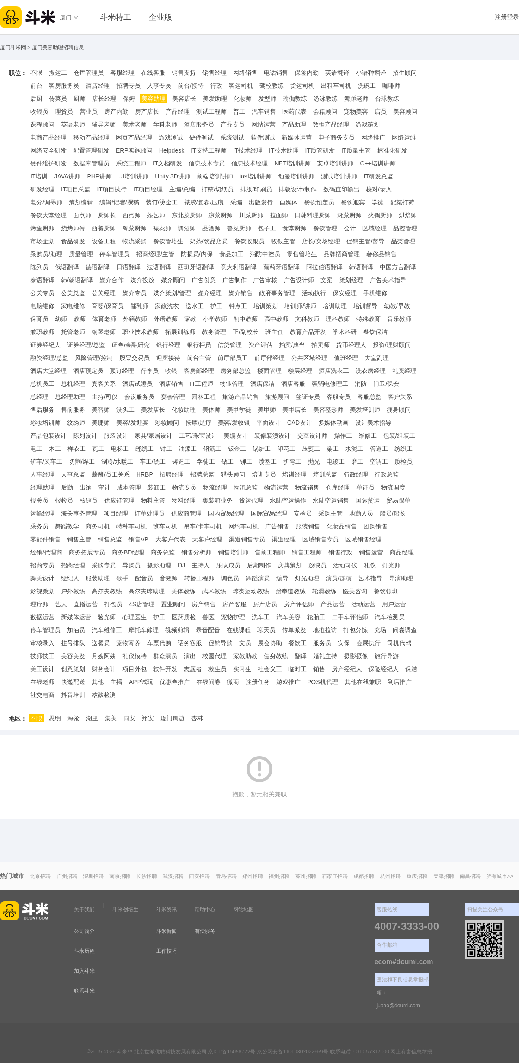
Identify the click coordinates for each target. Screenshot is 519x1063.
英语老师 (73, 124)
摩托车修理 (143, 630)
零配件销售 (45, 539)
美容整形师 (328, 409)
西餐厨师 (104, 228)
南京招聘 (119, 876)
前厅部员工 (233, 357)
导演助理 (401, 578)
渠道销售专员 (247, 539)
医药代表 (294, 111)
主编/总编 (182, 189)
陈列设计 (85, 435)
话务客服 (190, 643)
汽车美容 (288, 617)
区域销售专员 (320, 539)
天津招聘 (443, 876)
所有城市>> (499, 876)
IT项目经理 (148, 189)
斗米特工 (115, 17)
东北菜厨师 (187, 215)
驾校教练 (272, 85)
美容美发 (73, 655)
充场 (380, 630)
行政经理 (356, 474)
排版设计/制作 (298, 189)
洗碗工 (367, 85)
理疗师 (39, 604)
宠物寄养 (128, 643)
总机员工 (42, 383)
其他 (98, 681)
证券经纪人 (45, 344)
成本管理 (129, 487)
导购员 (131, 565)
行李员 (150, 370)
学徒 (378, 202)
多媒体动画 (333, 422)
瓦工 (98, 448)
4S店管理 (141, 604)
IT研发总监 (378, 176)
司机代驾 (399, 643)
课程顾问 (42, 124)
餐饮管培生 (168, 241)
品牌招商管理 (342, 254)
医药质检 (184, 617)
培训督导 (365, 305)
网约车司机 (243, 526)
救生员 (217, 668)
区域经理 (374, 228)
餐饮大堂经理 (48, 215)
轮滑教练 (324, 591)
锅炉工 (262, 448)
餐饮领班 (386, 591)
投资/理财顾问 (392, 344)
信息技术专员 (207, 163)
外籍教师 (135, 318)
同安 (129, 718)
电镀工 (336, 461)
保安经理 (345, 293)
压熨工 (311, 448)
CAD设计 (299, 422)
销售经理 (214, 72)
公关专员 (42, 293)
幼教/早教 (397, 305)
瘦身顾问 (399, 409)
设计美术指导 (373, 422)
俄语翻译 (67, 267)
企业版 (160, 17)
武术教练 (214, 591)
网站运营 (263, 124)
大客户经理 (207, 539)
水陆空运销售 (331, 500)
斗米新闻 (166, 931)
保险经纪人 (383, 668)
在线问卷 (208, 681)
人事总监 (73, 474)
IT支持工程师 (208, 150)
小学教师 (215, 318)
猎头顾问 (233, 474)
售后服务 (42, 409)
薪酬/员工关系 (111, 474)
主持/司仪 (105, 396)
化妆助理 (184, 409)
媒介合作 (111, 280)
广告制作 (234, 280)
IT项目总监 (75, 189)
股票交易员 (134, 357)
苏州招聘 (305, 876)
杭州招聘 (390, 876)
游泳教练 (326, 98)
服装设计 (116, 435)
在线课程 (239, 630)
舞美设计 (42, 578)
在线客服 (153, 72)
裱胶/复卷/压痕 (204, 202)
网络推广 (373, 137)
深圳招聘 (93, 876)
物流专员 (184, 487)
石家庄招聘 (335, 876)
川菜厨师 (251, 215)
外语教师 (166, 318)
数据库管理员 (91, 163)
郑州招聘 (252, 876)
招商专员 (42, 565)
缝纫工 (144, 448)
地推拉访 (325, 630)
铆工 (246, 461)
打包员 (113, 604)
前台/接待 (191, 85)
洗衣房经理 (371, 370)
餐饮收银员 (249, 241)
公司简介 (84, 931)
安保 (344, 643)
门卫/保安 (386, 383)
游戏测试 (171, 137)
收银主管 (283, 241)
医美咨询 (355, 591)
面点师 (82, 215)
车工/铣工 (153, 461)
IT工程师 (201, 383)
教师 (80, 318)
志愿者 (193, 668)
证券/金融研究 (131, 344)
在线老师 (42, 681)
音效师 (169, 578)
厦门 (66, 17)
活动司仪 (345, 565)
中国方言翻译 (398, 267)
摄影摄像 (356, 655)
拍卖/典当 (292, 344)
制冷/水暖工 (117, 461)
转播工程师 (199, 578)
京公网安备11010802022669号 (292, 1052)
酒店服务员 (199, 124)
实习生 (242, 668)
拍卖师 (320, 344)
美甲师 (267, 409)
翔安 (148, 718)
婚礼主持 (325, 655)
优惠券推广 (175, 681)
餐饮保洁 (375, 331)
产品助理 (294, 124)
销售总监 (110, 539)
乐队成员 (228, 565)
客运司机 (241, 85)
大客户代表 (170, 539)
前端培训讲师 (215, 176)
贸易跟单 (398, 500)
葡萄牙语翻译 (281, 267)
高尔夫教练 (107, 591)
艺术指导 (370, 578)
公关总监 (73, 293)
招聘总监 (202, 474)
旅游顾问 (277, 396)
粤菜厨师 (134, 228)
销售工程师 (307, 552)
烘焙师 (408, 215)
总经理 (39, 396)
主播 (116, 681)
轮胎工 (316, 617)
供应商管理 (186, 513)
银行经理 (168, 344)
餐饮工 (297, 643)
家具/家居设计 (154, 435)
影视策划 (42, 591)
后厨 (36, 98)
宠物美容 (356, 111)
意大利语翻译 (239, 267)
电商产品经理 (48, 137)
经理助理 (42, 487)
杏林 (197, 718)
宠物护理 (233, 617)
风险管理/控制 (94, 357)
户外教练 (73, 591)
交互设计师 (312, 435)
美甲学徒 (239, 409)
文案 (326, 280)
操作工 (343, 435)
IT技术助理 (283, 150)
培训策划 (265, 305)
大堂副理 (377, 357)
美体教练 (183, 591)
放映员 (317, 565)
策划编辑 (81, 202)
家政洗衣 (167, 305)
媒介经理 (210, 293)
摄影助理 (159, 565)
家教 (190, 318)
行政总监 (387, 474)
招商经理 (73, 565)
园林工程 (204, 396)
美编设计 (236, 435)
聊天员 (266, 630)
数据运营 (42, 617)
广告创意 (204, 280)
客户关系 (400, 396)
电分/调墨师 (46, 202)
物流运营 (276, 487)
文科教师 (307, 318)
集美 (111, 718)
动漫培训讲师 (296, 176)
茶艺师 (156, 215)
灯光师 (391, 565)
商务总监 (163, 552)
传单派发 (294, 630)
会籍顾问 (325, 111)
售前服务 (73, 409)
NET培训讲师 (292, 163)
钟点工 (238, 305)
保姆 (129, 98)
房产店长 (147, 111)
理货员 (64, 111)
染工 (333, 448)
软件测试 (263, 137)
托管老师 (73, 331)
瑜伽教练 (295, 98)
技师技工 (42, 655)
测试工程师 (211, 111)
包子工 (267, 228)
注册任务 (258, 681)
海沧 (73, 718)
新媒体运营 (297, 137)
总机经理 (73, 383)
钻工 (227, 461)
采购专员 (104, 565)
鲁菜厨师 (239, 228)
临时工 (297, 668)
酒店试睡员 (137, 383)
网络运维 (404, 137)
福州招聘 (279, 876)
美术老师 (134, 124)
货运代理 (251, 500)
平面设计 (268, 422)
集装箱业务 (217, 500)
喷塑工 (268, 461)
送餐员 (101, 643)
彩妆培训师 (45, 422)
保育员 (39, 318)
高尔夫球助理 (146, 591)
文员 (245, 643)
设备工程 (104, 241)
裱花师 (162, 228)
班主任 (274, 331)
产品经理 (178, 111)
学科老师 (165, 124)
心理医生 (134, 617)
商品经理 (402, 552)
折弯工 (292, 461)
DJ (181, 565)
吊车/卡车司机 (203, 526)
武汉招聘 (173, 876)
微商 (233, 681)
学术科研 (345, 331)
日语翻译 (128, 267)
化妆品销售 (342, 526)
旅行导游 (387, 655)
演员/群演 (339, 578)
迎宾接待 (168, 357)
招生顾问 (405, 72)
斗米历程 (84, 951)
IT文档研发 (167, 163)
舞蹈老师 (356, 98)
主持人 (201, 565)
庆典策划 (290, 565)
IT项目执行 (111, 189)
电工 (36, 448)
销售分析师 (196, 552)
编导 (282, 578)
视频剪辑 (177, 630)
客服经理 (122, 72)
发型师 (267, 98)
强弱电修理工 (330, 383)
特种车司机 (131, 526)
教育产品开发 (308, 331)
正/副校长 (246, 331)
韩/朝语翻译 (77, 280)
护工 (216, 305)
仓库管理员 (89, 72)
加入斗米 (84, 971)
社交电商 (42, 694)
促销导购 (220, 643)
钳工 (166, 448)
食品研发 (73, 241)
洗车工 (261, 617)
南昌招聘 (470, 876)
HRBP (144, 474)
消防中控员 (265, 254)
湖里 (92, 718)
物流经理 (215, 487)
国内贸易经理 (226, 513)
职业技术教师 (140, 331)
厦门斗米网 (13, 48)
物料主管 (153, 500)
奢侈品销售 (381, 254)
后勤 (67, 487)
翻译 (301, 655)
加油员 (76, 630)
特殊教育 (368, 318)
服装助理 (98, 578)
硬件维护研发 (48, 163)
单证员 (365, 487)
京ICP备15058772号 (231, 1052)
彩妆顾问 (167, 422)
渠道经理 (284, 539)
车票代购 (159, 643)
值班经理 (346, 357)
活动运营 (363, 604)
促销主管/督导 (365, 241)
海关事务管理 (79, 513)
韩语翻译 (361, 267)
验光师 (107, 617)
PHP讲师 (99, 176)
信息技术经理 (249, 163)
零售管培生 (302, 254)
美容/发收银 (234, 422)
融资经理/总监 (49, 357)
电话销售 (276, 72)
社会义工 (270, 668)
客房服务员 (64, 85)
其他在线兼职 (363, 681)
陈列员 (39, 267)
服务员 (322, 643)
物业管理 (232, 383)
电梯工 (120, 448)
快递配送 (73, 681)
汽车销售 (264, 111)
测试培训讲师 (339, 176)
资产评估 (260, 344)
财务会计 (104, 668)
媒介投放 (142, 280)
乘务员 (39, 526)
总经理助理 (70, 396)
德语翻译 (98, 267)
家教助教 (245, 655)
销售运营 (371, 552)
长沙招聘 (146, 876)
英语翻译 (337, 72)
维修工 (368, 435)
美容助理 (153, 98)
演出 (190, 655)
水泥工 (354, 448)
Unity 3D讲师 (172, 176)
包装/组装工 (399, 435)
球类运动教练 (251, 591)
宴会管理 (173, 396)
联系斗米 (84, 991)
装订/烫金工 (162, 202)
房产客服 (234, 604)
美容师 (101, 409)
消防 (361, 383)
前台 (36, 85)
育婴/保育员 (108, 305)
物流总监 (246, 487)
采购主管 (330, 513)
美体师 (211, 409)
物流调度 (393, 487)
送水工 (195, 305)
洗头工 (125, 409)
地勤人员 (361, 513)
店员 (381, 111)
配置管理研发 (91, 150)
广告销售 (277, 526)
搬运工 (58, 72)
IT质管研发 (320, 150)
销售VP (138, 539)
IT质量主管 (356, 150)
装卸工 (156, 487)
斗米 (27, 17)
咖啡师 (391, 85)
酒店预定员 (88, 370)
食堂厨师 (294, 228)
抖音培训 (73, 694)
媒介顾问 (173, 280)
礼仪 (370, 565)
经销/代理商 (46, 552)
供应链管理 (119, 500)
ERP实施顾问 (134, 150)
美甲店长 (294, 409)
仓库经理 (338, 487)
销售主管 (79, 539)
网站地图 (243, 910)
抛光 (314, 461)
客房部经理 (199, 370)
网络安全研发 (48, 150)
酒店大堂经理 (48, 370)
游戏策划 (368, 124)
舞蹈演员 (258, 578)
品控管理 (405, 228)
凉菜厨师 (220, 215)
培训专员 (264, 474)
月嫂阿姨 (104, 655)
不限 (36, 72)
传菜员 (58, 98)
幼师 (61, 318)
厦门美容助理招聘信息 (58, 48)
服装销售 (308, 526)
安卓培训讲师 (335, 163)
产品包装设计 (48, 435)
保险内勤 (307, 72)
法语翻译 (159, 267)
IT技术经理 (248, 150)
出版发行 (261, 202)
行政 (216, 85)
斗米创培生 (125, 910)
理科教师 (338, 318)
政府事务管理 (277, 293)
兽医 (208, 617)
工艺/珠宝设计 (198, 435)
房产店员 (265, 604)
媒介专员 (134, 293)
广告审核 (265, 280)
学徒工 (206, 461)
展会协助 (270, 643)
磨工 (357, 461)
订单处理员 (150, 513)
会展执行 (368, 643)
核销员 (89, 500)
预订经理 (122, 370)
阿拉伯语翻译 (324, 267)
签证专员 (308, 396)
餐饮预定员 (319, 202)
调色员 (230, 578)
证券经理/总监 (86, 344)
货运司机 (302, 85)
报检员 (64, 500)
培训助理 (335, 305)
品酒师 (211, 228)
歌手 (122, 578)
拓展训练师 (180, 331)
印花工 (286, 448)
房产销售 (204, 604)
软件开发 (165, 668)
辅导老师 (104, 124)
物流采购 (134, 241)
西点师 (131, 215)
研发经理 (42, 189)
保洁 (411, 668)
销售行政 (340, 552)
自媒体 (288, 202)
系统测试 (232, 137)
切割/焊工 (82, 461)
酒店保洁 (262, 383)
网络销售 (245, 72)
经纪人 (70, 578)
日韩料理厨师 (313, 215)
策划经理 (351, 280)
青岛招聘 (226, 876)
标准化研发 (392, 150)
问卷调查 (405, 630)
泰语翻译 (42, 280)
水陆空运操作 (288, 500)
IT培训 (39, 176)
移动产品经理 (91, 137)
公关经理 (104, 293)
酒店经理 (98, 85)
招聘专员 (128, 85)
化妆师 (243, 98)
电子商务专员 (336, 137)
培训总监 (325, 474)
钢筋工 (212, 448)
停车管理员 (114, 254)
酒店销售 (171, 383)
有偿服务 (205, 931)
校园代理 (214, 655)
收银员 (39, 111)
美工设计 (42, 668)
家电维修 (73, 305)
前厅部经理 (269, 357)
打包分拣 (355, 630)
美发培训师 (365, 409)
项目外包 (134, 668)
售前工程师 (270, 552)
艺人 (61, 604)
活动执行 (314, 293)
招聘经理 (172, 474)
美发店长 (153, 409)
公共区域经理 (309, 357)
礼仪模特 (134, 655)
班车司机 (165, 526)
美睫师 (101, 422)
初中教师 (246, 318)
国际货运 (368, 500)
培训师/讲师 (300, 305)
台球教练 (387, 98)
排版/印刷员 (256, 189)
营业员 (89, 111)
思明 (55, 718)
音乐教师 (399, 318)
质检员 (403, 461)
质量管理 (81, 254)
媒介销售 (240, 293)
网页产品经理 (134, 137)
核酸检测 (104, 694)
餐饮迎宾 (353, 202)
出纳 (86, 487)
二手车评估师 (350, 617)
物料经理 (184, 500)
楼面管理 (269, 370)
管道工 (379, 448)
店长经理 (104, 98)
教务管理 (214, 331)
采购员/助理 (46, 254)
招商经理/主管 (155, 254)
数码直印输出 (341, 189)
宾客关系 (104, 383)
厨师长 (107, 215)
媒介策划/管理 (172, 293)
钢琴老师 (104, 331)
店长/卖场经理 (321, 241)
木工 (55, 448)
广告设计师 (299, 280)
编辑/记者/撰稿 (119, 202)
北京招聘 (40, 876)
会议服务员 (139, 396)
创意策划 (73, 668)
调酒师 (187, 228)
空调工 (379, 461)
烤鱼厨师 (42, 228)
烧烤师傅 (73, 228)
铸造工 (181, 461)
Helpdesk (171, 150)
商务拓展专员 (87, 552)
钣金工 (237, 448)
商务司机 (98, 526)
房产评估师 (299, 604)
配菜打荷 (402, 202)
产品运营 (332, 604)
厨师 (80, 98)
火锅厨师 (380, 215)
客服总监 (369, 396)
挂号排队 (73, 643)
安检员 (303, 513)
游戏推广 (288, 681)
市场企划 (42, 241)
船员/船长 (393, 513)
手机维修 (375, 293)
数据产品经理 (331, 124)
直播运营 (86, 604)
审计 (104, 487)
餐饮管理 (325, 228)
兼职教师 (42, 331)
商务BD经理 (128, 552)
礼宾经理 (404, 370)
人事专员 (159, 85)
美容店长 (184, 98)
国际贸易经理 (269, 513)
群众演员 (165, 655)
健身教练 (276, 655)
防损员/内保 (197, 254)
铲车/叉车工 (46, 461)
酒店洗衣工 (334, 370)
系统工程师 (131, 163)
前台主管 (199, 357)
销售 (319, 668)
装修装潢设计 (272, 435)
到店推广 (400, 681)
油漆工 (188, 448)
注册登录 (507, 16)
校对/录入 (379, 189)
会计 (350, 228)
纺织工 (403, 448)
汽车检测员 (390, 617)
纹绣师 (76, 422)
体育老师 (104, 318)
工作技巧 (166, 951)
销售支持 (184, 72)
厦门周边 (172, 718)
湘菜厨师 (349, 215)
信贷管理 (230, 344)
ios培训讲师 (256, 176)
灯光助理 (307, 578)
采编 (236, 202)
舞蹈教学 (67, 526)
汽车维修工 (107, 630)
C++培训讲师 (377, 163)
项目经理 (116, 513)
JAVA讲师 (67, 176)
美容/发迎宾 (132, 422)
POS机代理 (322, 681)
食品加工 (231, 254)
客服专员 (339, 396)
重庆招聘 (417, 876)
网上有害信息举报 (411, 1052)
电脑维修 (42, 305)
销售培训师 (233, 552)
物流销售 (307, 487)
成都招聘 (363, 876)
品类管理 (403, 241)
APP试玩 (141, 681)
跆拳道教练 (291, 591)
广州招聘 (67, 876)
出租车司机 (336, 85)
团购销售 (375, 526)
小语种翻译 (371, 72)
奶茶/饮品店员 (209, 241)
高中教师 (276, 318)
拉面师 (279, 215)
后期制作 (259, 565)
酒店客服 (293, 383)
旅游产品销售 (240, 396)
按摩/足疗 (198, 422)
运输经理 (42, 513)
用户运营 (394, 604)
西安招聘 (199, 876)
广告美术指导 (388, 280)
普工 (239, 111)
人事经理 (42, 474)
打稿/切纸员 (218, 189)
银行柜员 (199, 344)
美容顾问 (405, 111)
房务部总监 (236, 370)
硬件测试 (201, 137)
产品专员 (233, 124)
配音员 (144, 578)
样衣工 (76, 448)
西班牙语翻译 (196, 267)
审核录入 (42, 643)
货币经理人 (351, 344)
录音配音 (208, 630)
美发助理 (215, 98)
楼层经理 (300, 370)
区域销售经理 (363, 539)
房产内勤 (116, 111)
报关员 (39, 500)
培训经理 (294, 474)
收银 (171, 370)
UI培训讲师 (133, 176)
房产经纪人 (347, 668)
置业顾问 (173, 604)
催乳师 (139, 305)
